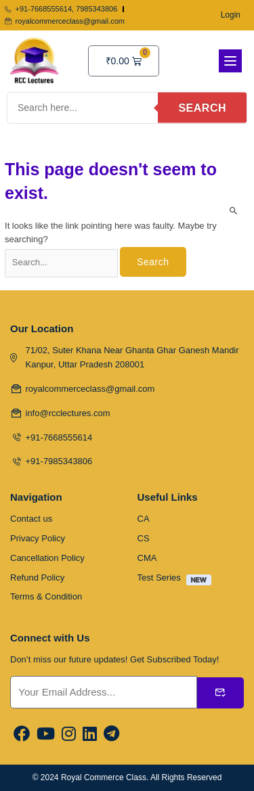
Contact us (31, 519)
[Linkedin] (90, 734)
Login (230, 15)
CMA (147, 558)
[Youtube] (46, 734)
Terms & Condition (46, 596)
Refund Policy (37, 577)
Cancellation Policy (47, 558)
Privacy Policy (37, 538)
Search (202, 108)
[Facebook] (22, 734)
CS (143, 538)
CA (143, 519)
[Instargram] (69, 734)
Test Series (177, 579)
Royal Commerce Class (103, 777)
